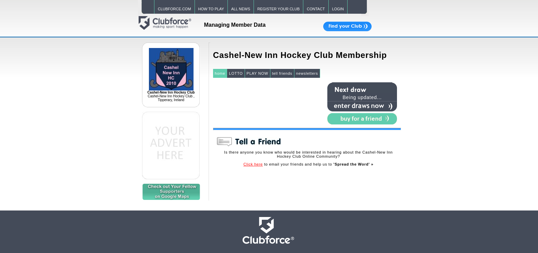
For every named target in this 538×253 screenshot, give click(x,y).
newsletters (307, 73)
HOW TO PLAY (211, 9)
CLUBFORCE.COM (174, 9)
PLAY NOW (257, 73)
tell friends (282, 73)
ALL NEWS (240, 9)
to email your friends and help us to (309, 164)
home (220, 73)
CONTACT (316, 9)
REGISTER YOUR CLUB (278, 9)
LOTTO (236, 73)
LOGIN (338, 9)
